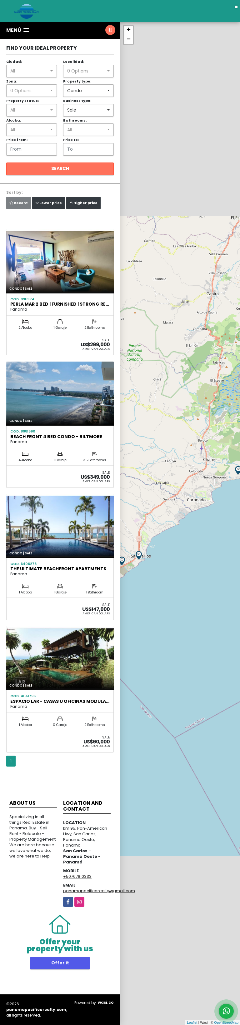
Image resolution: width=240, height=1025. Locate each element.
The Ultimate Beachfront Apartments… (60, 569)
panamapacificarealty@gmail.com (99, 891)
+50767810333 (77, 876)
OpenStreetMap (226, 1022)
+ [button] (129, 30)
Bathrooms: (75, 120)
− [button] (129, 39)
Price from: (17, 139)
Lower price (48, 202)
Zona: (11, 81)
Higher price (83, 202)
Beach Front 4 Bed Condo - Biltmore (56, 436)
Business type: (77, 100)
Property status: (22, 100)
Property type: (77, 81)
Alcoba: (13, 120)
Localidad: (73, 61)
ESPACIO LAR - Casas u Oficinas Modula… (59, 701)
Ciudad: (14, 61)
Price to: (71, 139)
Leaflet (192, 1022)
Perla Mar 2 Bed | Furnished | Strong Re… (59, 304)
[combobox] (31, 71)
